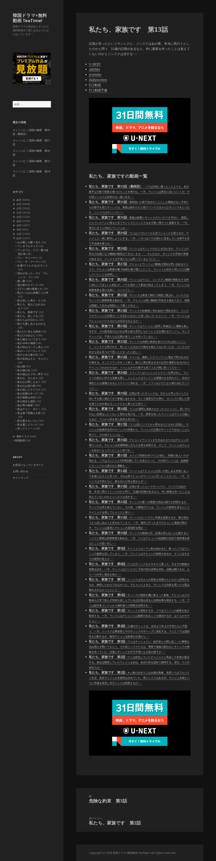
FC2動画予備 (98, 90)
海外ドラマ (22, 436)
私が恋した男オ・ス (29, 300)
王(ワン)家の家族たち (29, 289)
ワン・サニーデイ (27, 257)
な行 (19, 216)
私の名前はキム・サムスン (32, 358)
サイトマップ (20, 477)
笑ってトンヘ (25, 428)
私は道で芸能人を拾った (31, 413)
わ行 (19, 238)
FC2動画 (95, 85)
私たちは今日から (27, 320)
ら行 (19, 233)
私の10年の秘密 (26, 343)
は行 (19, 221)
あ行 (19, 199)
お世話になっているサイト (28, 465)
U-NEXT (95, 64)
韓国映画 (20, 440)
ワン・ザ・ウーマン (29, 261)
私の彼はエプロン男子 (30, 374)
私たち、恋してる (27, 316)
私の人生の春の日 (27, 354)
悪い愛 (21, 281)
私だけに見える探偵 (29, 331)
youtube (95, 74)
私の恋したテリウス (29, 389)
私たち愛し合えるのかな (31, 323)
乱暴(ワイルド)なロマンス (32, 265)
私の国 (21, 366)
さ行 (19, 208)
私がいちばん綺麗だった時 (32, 292)
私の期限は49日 (26, 397)
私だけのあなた (26, 335)
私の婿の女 (23, 370)
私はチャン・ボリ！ (29, 409)
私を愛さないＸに (27, 420)
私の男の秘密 (25, 405)
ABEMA (94, 69)
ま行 (19, 225)
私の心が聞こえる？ (29, 382)
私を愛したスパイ (27, 424)
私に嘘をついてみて (29, 339)
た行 (19, 212)
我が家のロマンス (27, 285)
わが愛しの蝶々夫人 (29, 242)
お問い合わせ (20, 471)
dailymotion (98, 80)
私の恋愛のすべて (27, 393)
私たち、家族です (27, 312)
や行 (19, 229)
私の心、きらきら (27, 378)
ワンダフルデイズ (27, 246)
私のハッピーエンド (29, 351)
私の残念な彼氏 (26, 401)
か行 (19, 204)
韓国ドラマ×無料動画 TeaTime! (30, 17)
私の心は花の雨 (26, 385)
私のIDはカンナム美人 (30, 347)
